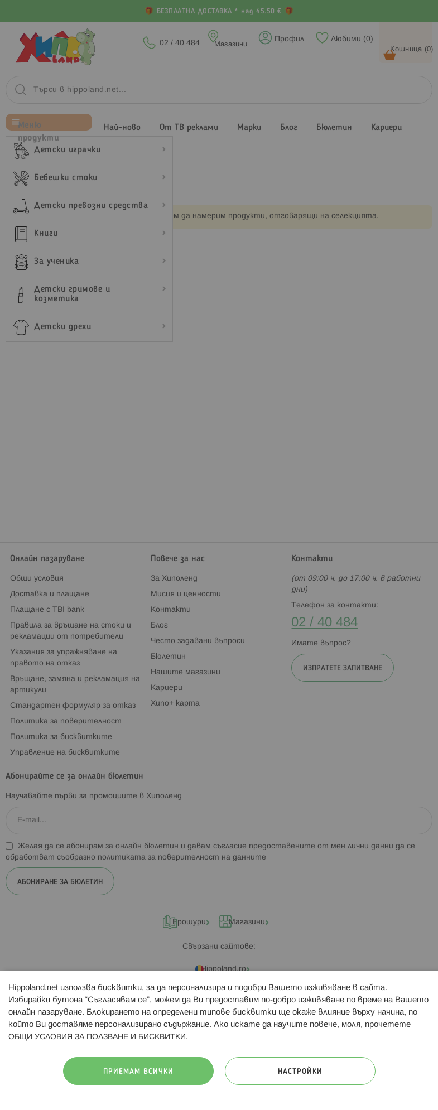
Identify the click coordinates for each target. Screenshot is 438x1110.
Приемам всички (138, 1071)
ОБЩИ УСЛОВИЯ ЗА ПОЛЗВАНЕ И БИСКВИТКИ (97, 1037)
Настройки (300, 1071)
